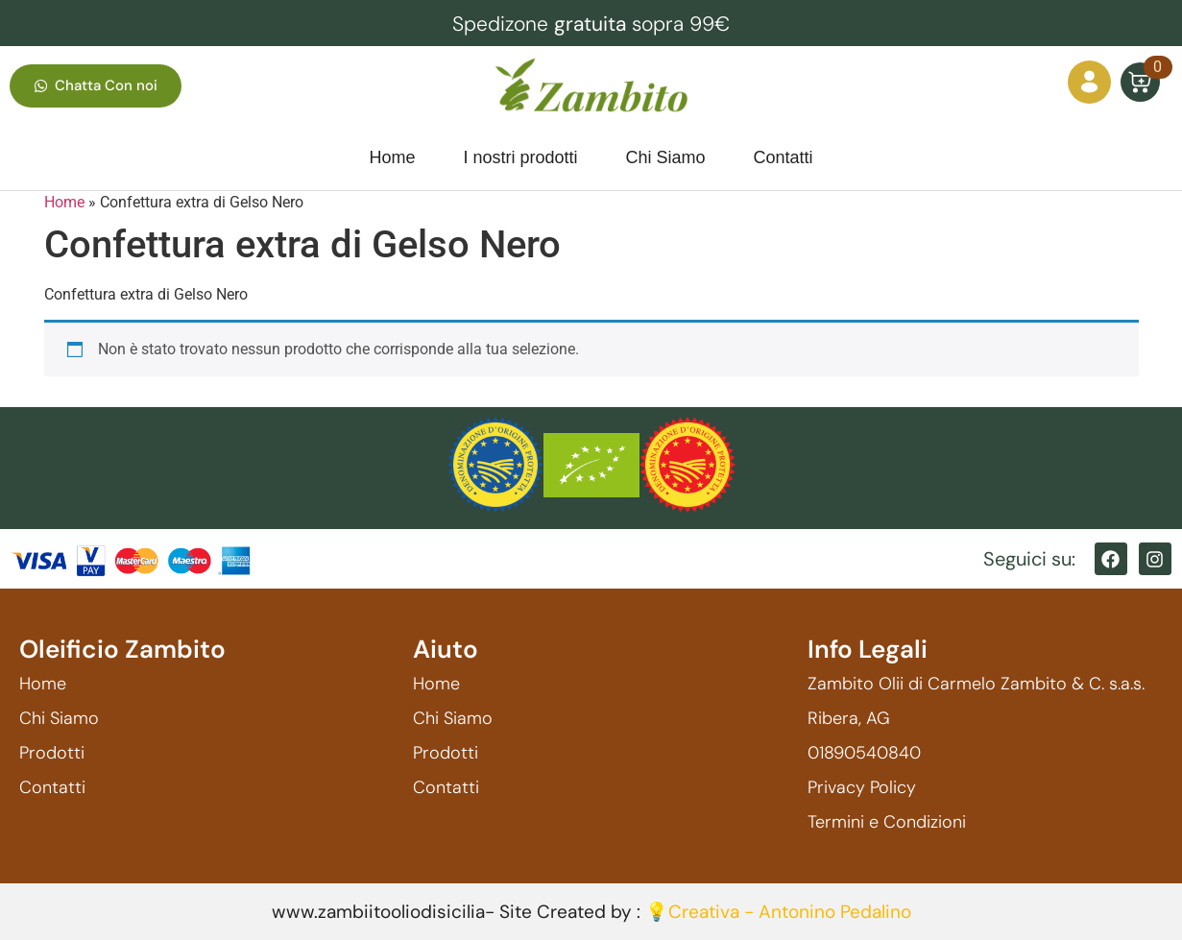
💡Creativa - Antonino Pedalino (778, 912)
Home (64, 202)
